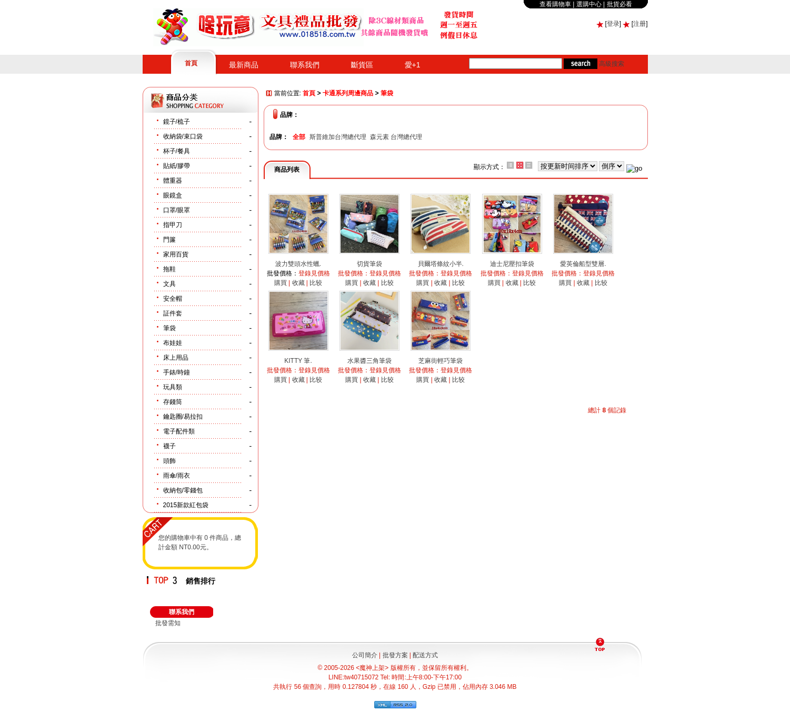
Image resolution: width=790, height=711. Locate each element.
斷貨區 (362, 65)
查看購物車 (555, 4)
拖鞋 (169, 269)
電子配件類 (179, 431)
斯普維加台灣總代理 (337, 137)
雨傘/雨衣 (176, 475)
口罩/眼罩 (176, 210)
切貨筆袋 (369, 264)
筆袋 (169, 328)
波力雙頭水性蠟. (298, 264)
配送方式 (425, 655)
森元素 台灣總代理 (396, 137)
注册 (639, 23)
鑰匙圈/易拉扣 (183, 416)
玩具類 (172, 387)
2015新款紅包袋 (186, 505)
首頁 (191, 63)
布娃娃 (172, 343)
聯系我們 (304, 65)
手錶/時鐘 (176, 372)
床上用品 (175, 357)
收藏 (298, 283)
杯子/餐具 (176, 151)
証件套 (172, 313)
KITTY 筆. (298, 360)
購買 (280, 283)
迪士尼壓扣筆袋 (512, 264)
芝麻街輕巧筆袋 (440, 360)
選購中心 (589, 4)
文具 (169, 284)
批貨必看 (619, 4)
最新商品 (243, 65)
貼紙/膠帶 (176, 166)
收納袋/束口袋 (183, 136)
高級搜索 (611, 63)
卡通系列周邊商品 (348, 93)
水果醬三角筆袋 (369, 360)
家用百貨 (175, 254)
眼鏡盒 (172, 195)
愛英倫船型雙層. (583, 264)
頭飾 (169, 461)
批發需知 (168, 623)
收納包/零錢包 (183, 490)
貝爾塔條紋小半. (441, 264)
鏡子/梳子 (176, 121)
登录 (613, 23)
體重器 (172, 180)
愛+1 (413, 65)
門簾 (169, 239)
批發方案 (395, 655)
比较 (315, 283)
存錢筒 (172, 402)
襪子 (169, 446)
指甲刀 (172, 225)
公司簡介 (364, 655)
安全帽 (172, 298)
